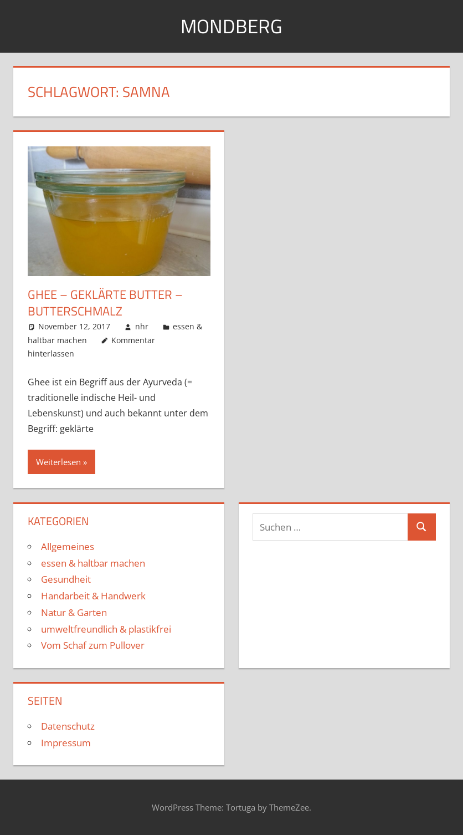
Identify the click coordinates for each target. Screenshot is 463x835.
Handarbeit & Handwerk (93, 595)
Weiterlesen (58, 461)
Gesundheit (66, 579)
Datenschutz (68, 726)
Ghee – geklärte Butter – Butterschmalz (105, 302)
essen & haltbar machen (93, 562)
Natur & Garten (74, 612)
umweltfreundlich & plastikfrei (106, 628)
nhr (141, 326)
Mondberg (232, 26)
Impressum (66, 742)
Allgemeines (67, 546)
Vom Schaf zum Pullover (93, 645)
